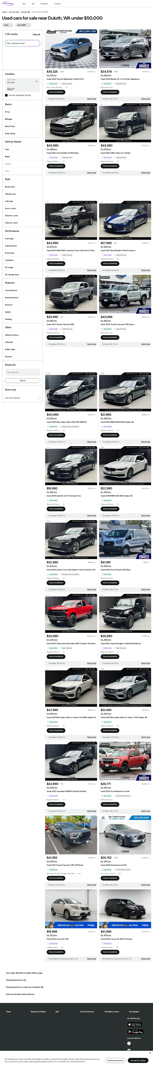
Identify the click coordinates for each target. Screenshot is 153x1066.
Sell (33, 4)
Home (4, 12)
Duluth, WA (25, 12)
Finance (57, 4)
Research (44, 4)
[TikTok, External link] (129, 1043)
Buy (24, 4)
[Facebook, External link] (129, 1047)
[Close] (150, 1053)
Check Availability (56, 92)
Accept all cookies (138, 1060)
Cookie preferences (115, 1060)
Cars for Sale (14, 12)
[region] (76, 1058)
